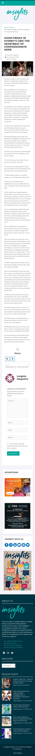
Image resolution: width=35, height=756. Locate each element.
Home (6, 27)
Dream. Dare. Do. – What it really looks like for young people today (23, 681)
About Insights (17, 753)
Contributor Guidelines (14, 645)
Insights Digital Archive (14, 641)
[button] (7, 359)
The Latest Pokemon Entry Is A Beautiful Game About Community (22, 718)
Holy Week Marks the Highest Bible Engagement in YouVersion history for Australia (21, 694)
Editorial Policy (11, 643)
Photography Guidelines (14, 647)
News (11, 27)
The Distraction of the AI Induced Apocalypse (22, 730)
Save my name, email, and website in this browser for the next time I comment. (17, 446)
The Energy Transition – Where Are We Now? (22, 706)
